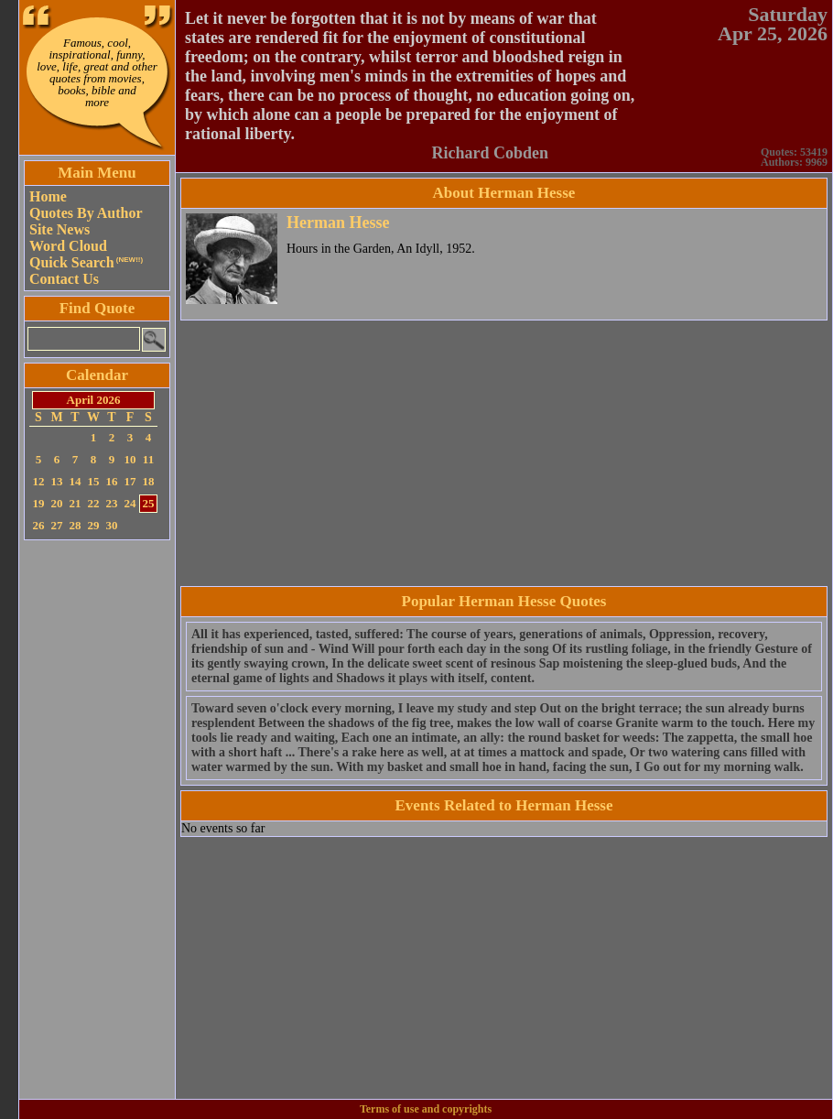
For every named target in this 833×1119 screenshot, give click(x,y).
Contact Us (64, 279)
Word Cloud (68, 246)
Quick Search (86, 262)
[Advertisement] (97, 819)
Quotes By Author (86, 213)
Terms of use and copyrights (426, 1109)
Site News (59, 229)
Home (48, 196)
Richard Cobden (489, 153)
